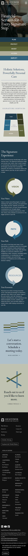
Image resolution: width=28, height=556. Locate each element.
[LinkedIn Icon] (2, 527)
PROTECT (14, 44)
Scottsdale (4, 457)
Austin (16, 497)
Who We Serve (4, 426)
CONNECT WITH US (14, 404)
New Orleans (18, 475)
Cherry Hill (5, 497)
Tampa (16, 461)
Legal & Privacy (5, 530)
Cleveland (4, 518)
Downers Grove (19, 469)
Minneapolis (18, 485)
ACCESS (14, 53)
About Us (3, 429)
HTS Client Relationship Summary (9, 540)
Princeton (4, 499)
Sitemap (3, 435)
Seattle (16, 515)
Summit (4, 502)
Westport (4, 480)
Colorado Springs (6, 472)
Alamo (3, 462)
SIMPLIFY (14, 58)
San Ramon (5, 467)
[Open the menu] (26, 3)
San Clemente (5, 464)
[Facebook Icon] (9, 527)
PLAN (14, 40)
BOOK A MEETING (14, 355)
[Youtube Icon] (5, 527)
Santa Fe (4, 507)
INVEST (14, 49)
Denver (4, 475)
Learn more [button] (5, 549)
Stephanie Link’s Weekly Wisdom (10, 444)
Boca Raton (18, 457)
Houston (17, 502)
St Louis (4, 492)
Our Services (4, 432)
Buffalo (4, 513)
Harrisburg (17, 492)
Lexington (17, 480)
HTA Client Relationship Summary (9, 538)
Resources (18, 426)
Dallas (16, 499)
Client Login (19, 432)
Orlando (17, 459)
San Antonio (18, 504)
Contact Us (19, 429)
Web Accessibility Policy (15, 530)
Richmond (17, 510)
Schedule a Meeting (6, 440)
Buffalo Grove (18, 467)
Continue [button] (5, 553)
